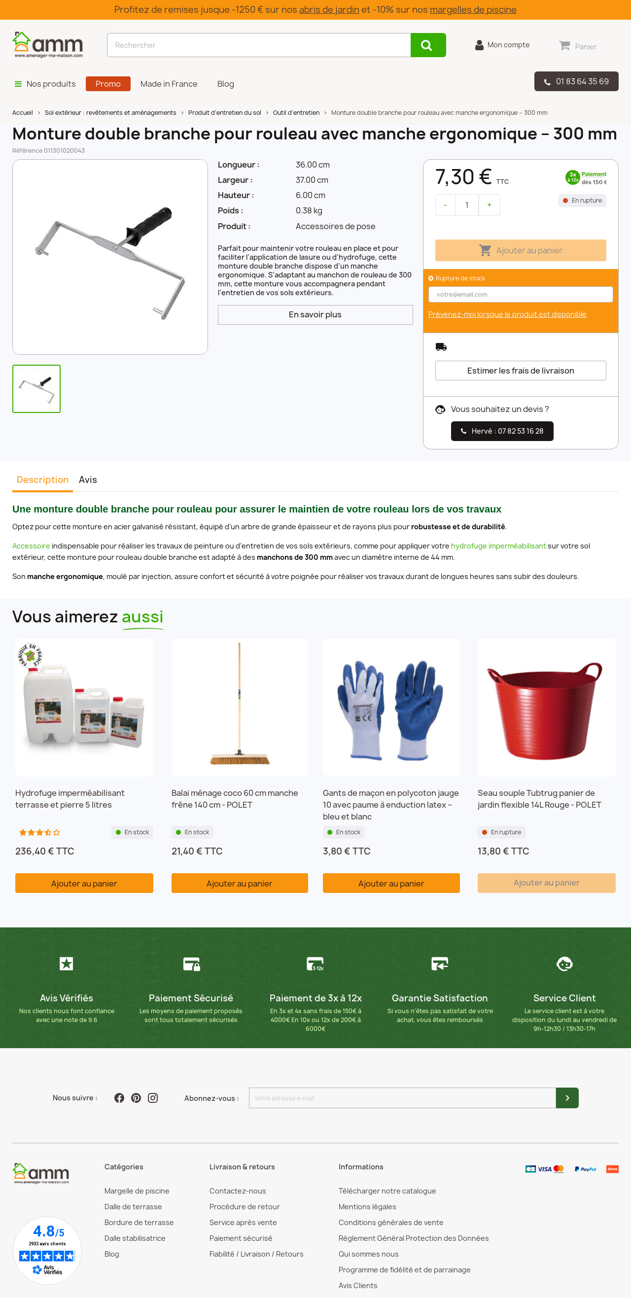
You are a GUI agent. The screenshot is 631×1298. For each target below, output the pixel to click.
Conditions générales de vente (391, 1222)
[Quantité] (467, 205)
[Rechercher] (259, 45)
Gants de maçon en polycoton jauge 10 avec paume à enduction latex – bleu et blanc (391, 804)
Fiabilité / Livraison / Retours (257, 1254)
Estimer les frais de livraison (520, 370)
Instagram (154, 1098)
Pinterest (137, 1098)
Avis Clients (358, 1285)
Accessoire (31, 545)
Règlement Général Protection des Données (414, 1238)
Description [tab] (43, 480)
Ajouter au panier (520, 250)
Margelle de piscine (137, 1191)
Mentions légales (367, 1206)
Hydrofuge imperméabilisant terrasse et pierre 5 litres (70, 798)
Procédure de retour (245, 1206)
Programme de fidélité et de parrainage (405, 1269)
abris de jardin (329, 9)
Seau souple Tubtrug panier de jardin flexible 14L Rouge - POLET (539, 798)
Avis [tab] (88, 480)
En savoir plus (315, 314)
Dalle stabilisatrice (135, 1238)
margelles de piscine (473, 9)
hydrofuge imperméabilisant (498, 545)
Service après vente (243, 1222)
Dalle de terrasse (133, 1206)
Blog (112, 1254)
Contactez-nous (238, 1191)
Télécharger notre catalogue (387, 1191)
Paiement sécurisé (241, 1238)
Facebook (120, 1098)
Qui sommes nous (369, 1254)
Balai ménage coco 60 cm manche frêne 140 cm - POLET (235, 798)
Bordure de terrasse (139, 1222)
